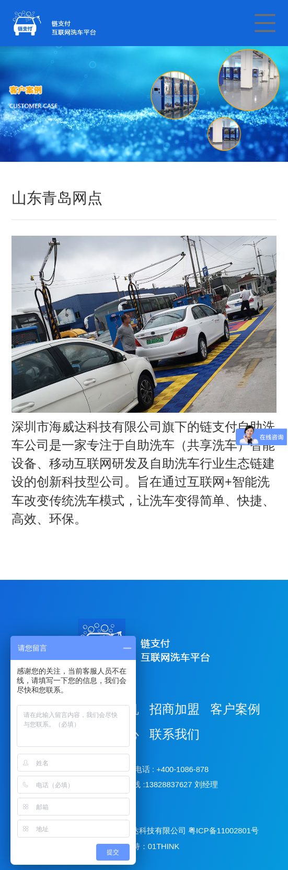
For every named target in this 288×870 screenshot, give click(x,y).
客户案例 (235, 709)
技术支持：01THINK (144, 846)
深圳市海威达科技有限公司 (139, 831)
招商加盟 (174, 709)
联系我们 (174, 734)
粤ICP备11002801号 (223, 831)
